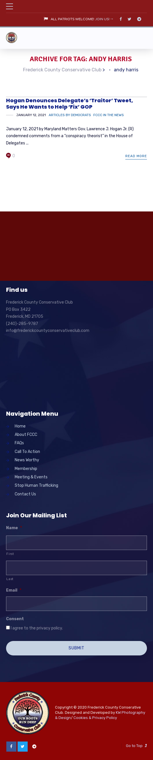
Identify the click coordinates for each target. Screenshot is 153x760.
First (10, 553)
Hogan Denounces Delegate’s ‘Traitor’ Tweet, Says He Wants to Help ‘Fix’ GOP (69, 103)
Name (14, 527)
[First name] (76, 542)
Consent (15, 618)
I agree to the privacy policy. (37, 627)
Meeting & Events (31, 476)
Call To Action (27, 451)
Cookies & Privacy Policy (95, 717)
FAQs (19, 442)
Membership (26, 468)
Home (20, 425)
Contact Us (25, 493)
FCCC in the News (108, 114)
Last (10, 578)
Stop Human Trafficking (36, 485)
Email (13, 590)
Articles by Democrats (70, 114)
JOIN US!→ (104, 19)
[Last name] (76, 567)
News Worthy (27, 459)
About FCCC (26, 434)
